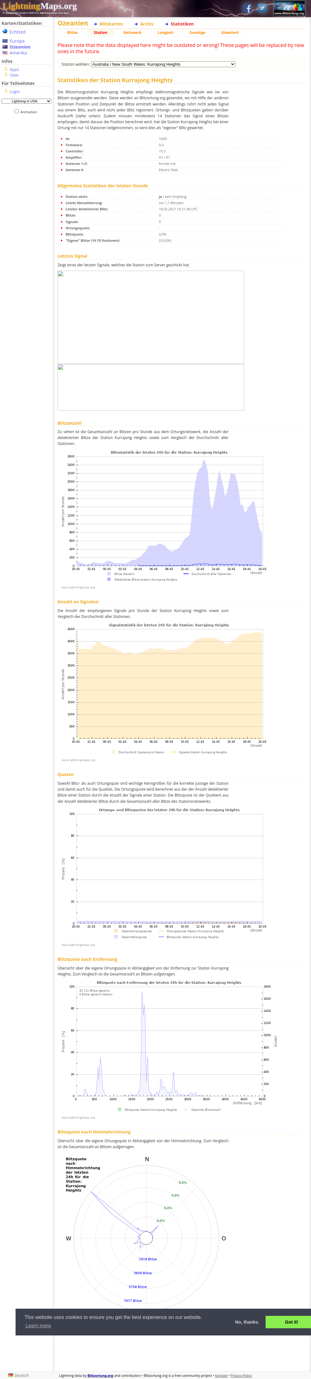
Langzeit (166, 32)
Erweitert (230, 32)
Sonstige (198, 32)
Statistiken (182, 24)
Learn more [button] (38, 1325)
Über (14, 75)
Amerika (18, 53)
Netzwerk (132, 32)
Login (15, 91)
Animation (30, 112)
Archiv (147, 24)
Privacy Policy (241, 1375)
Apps (14, 69)
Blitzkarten (111, 24)
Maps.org (39, 6)
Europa (17, 41)
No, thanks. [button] (247, 1322)
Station (100, 32)
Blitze (72, 32)
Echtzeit (18, 32)
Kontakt (221, 1375)
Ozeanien (20, 47)
